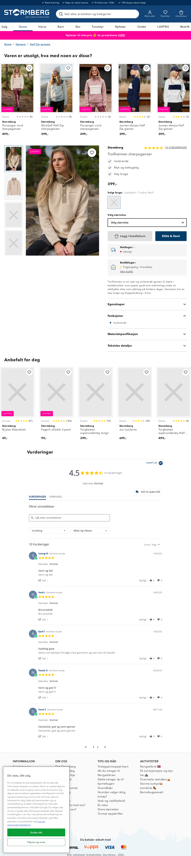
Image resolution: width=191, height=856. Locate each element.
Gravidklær (105, 788)
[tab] (148, 492)
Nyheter (120, 26)
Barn (61, 26)
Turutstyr (98, 26)
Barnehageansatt (151, 792)
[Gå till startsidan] (27, 14)
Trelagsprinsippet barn (113, 766)
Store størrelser (108, 809)
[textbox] (161, 546)
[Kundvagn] (181, 14)
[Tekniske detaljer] (147, 346)
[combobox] (48, 531)
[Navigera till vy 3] (13, 215)
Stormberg (115, 147)
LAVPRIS (163, 26)
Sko (77, 26)
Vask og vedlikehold (111, 800)
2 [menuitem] (97, 747)
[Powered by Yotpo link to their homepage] (155, 463)
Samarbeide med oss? (70, 805)
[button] (43, 580)
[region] (36, 809)
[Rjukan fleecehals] (17, 405)
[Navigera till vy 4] (13, 243)
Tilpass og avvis (36, 842)
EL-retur (103, 805)
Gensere (21, 44)
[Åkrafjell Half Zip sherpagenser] (56, 101)
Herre (42, 26)
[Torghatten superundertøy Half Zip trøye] (173, 405)
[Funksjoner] (147, 316)
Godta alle (36, 832)
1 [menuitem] (93, 747)
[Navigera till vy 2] (13, 186)
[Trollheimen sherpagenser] (114, 202)
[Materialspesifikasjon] (147, 334)
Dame (23, 26)
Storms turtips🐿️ (151, 783)
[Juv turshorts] (134, 405)
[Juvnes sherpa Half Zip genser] (134, 101)
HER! (121, 35)
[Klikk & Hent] (171, 236)
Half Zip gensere (40, 44)
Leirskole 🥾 (148, 788)
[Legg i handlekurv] (130, 236)
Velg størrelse (148, 222)
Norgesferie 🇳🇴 (150, 766)
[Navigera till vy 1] (13, 158)
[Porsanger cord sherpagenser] (17, 101)
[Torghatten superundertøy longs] (95, 405)
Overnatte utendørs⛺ (155, 779)
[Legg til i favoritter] (29, 68)
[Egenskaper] (147, 304)
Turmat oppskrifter (110, 813)
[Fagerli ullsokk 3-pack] (56, 405)
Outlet (141, 26)
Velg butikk (126, 271)
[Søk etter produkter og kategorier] (98, 14)
